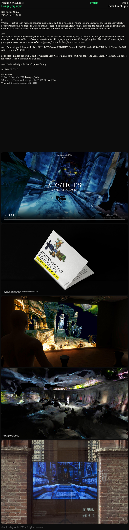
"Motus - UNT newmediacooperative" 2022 (22, 80)
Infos (125, 2)
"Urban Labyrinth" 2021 (12, 77)
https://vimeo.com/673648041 (23, 83)
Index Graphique (118, 6)
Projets (94, 2)
